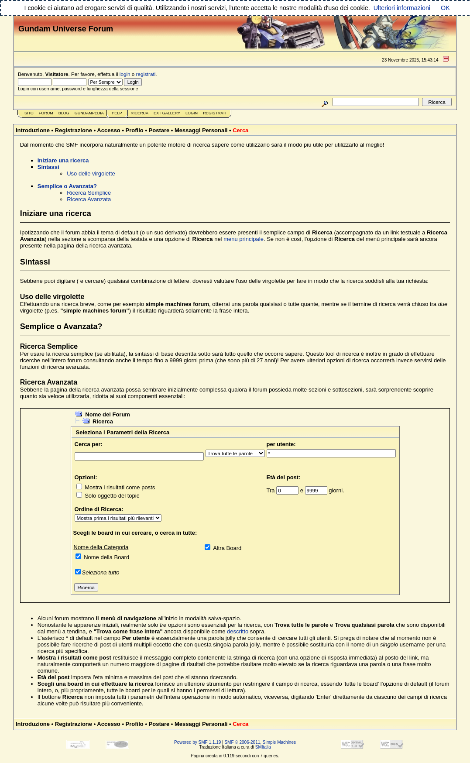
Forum (46, 113)
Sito (29, 113)
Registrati (214, 113)
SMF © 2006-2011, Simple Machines (260, 742)
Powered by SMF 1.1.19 (197, 742)
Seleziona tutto (101, 572)
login (125, 74)
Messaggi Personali (201, 130)
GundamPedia (89, 113)
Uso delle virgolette (91, 173)
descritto (237, 631)
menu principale (243, 239)
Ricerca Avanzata (89, 199)
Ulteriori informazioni (402, 7)
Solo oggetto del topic (112, 495)
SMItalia (263, 747)
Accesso (108, 130)
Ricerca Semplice (89, 192)
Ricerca (139, 113)
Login (191, 113)
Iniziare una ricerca (63, 160)
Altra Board (227, 548)
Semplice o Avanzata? (67, 186)
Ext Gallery (167, 113)
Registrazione (73, 130)
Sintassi (48, 167)
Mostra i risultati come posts (120, 487)
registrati (146, 74)
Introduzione (33, 130)
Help (117, 113)
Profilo (135, 130)
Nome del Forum (107, 414)
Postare (159, 130)
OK (445, 7)
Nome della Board (106, 557)
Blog (63, 113)
